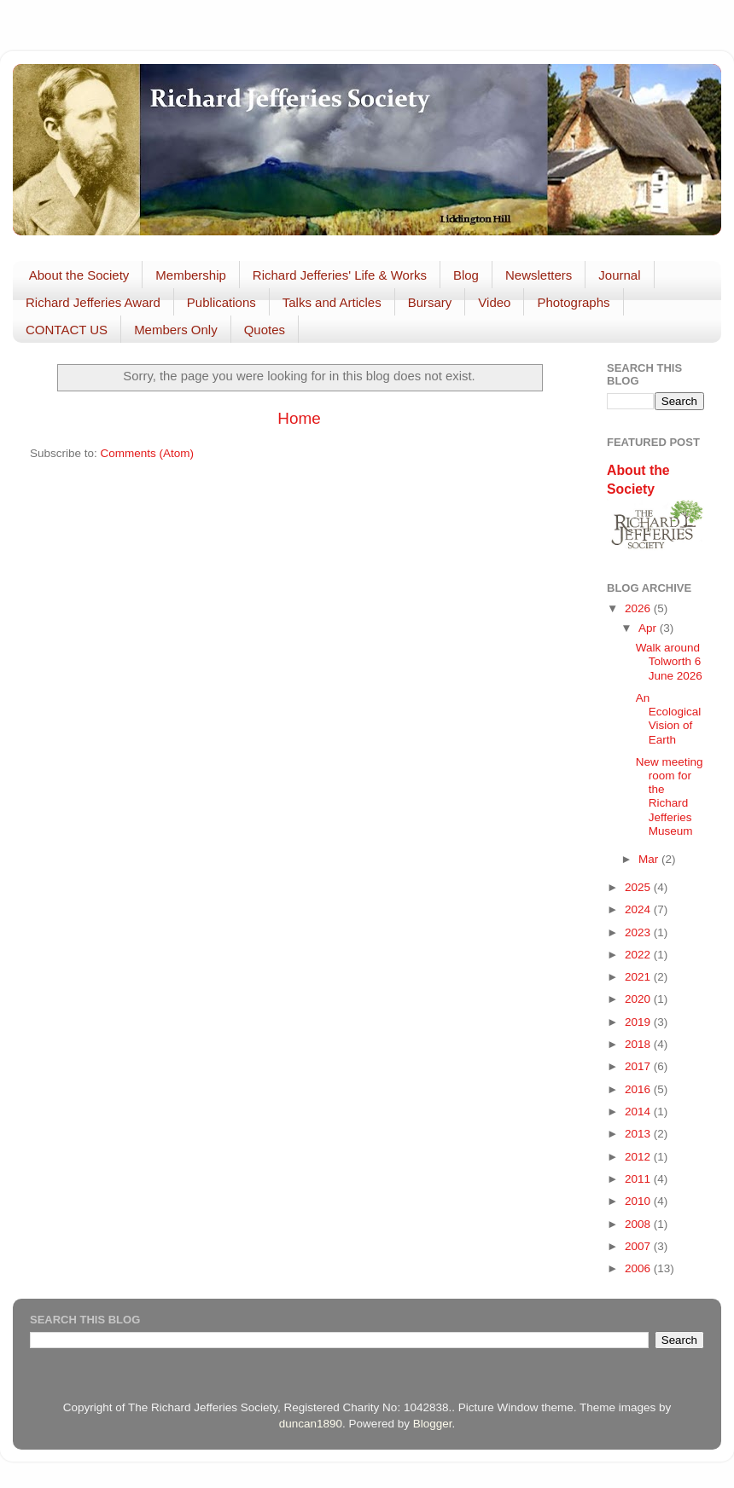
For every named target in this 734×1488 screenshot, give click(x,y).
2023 (639, 932)
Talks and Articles (332, 302)
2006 (639, 1268)
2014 (639, 1111)
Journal (619, 275)
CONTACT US (67, 329)
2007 (639, 1246)
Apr (649, 628)
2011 (639, 1178)
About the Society (79, 275)
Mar (649, 859)
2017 (639, 1066)
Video (494, 302)
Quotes (264, 329)
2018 (639, 1044)
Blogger (432, 1423)
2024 (639, 909)
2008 (639, 1224)
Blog (466, 275)
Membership (190, 275)
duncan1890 (310, 1423)
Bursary (430, 302)
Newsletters (538, 275)
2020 (639, 999)
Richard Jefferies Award (93, 302)
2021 (639, 976)
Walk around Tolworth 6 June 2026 (669, 661)
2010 (639, 1201)
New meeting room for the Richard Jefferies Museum (669, 796)
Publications (221, 302)
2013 (639, 1133)
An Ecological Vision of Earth (669, 719)
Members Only (176, 329)
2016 (639, 1089)
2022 (639, 954)
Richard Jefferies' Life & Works (340, 275)
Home (298, 418)
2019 (639, 1022)
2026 (639, 608)
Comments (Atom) (148, 453)
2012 (639, 1156)
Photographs (573, 302)
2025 (639, 887)
